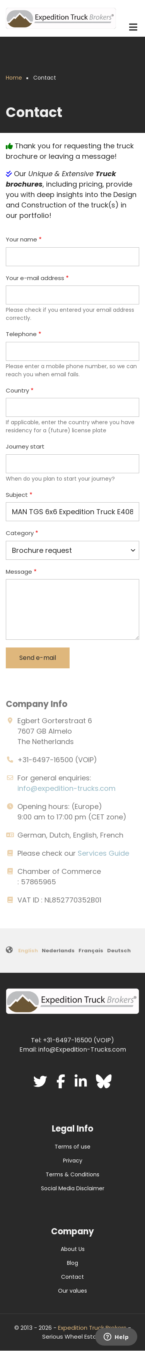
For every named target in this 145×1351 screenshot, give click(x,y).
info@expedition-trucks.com (66, 788)
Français (90, 950)
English (28, 950)
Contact (72, 1277)
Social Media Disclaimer (72, 1188)
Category (20, 533)
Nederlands (58, 950)
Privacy (72, 1160)
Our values (72, 1291)
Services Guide (103, 853)
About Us (73, 1249)
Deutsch (119, 950)
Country (17, 390)
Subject (17, 495)
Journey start (25, 446)
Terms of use (72, 1146)
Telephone (21, 334)
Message (19, 572)
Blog (72, 1263)
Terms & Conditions (72, 1174)
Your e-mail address (35, 278)
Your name (21, 239)
